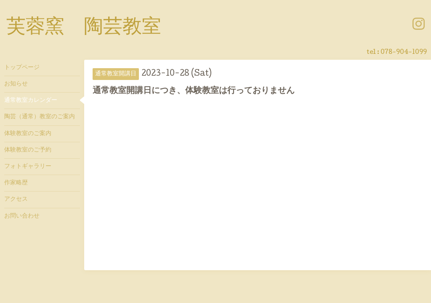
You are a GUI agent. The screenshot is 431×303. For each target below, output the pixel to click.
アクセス (16, 199)
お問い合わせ (22, 216)
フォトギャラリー (27, 166)
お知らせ (16, 84)
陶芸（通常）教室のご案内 (39, 117)
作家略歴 (16, 183)
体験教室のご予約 (27, 150)
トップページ (22, 67)
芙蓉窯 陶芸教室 (83, 28)
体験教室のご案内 (27, 133)
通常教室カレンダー (30, 100)
